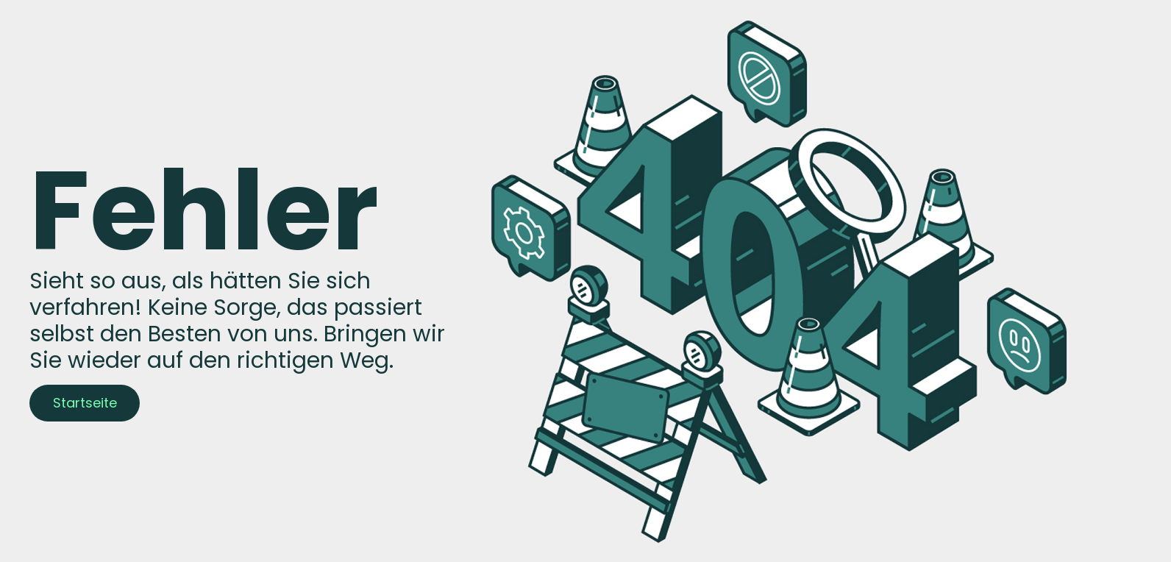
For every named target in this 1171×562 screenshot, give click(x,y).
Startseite (85, 403)
